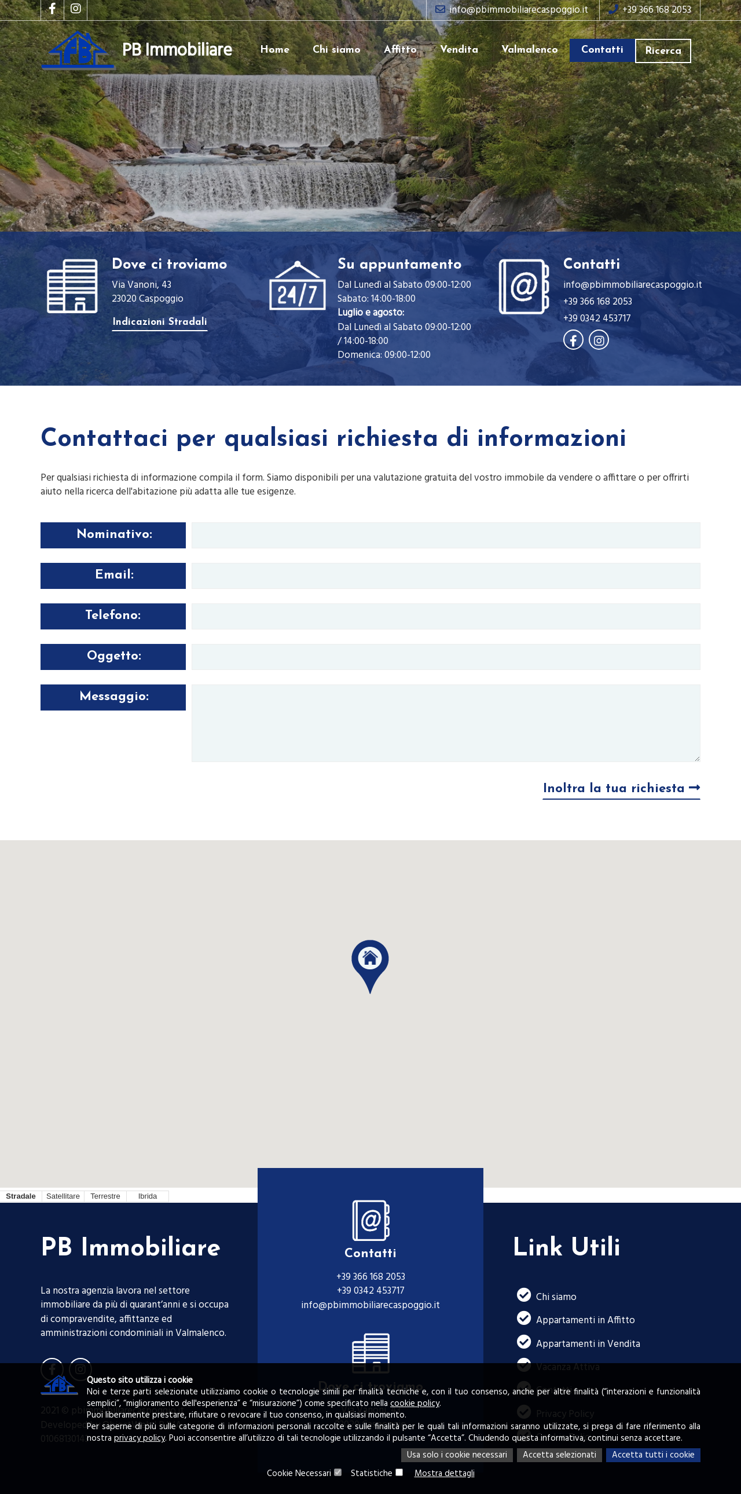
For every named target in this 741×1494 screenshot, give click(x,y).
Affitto (400, 50)
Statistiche (371, 1474)
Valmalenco (529, 50)
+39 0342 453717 (597, 319)
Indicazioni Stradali (159, 322)
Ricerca (663, 51)
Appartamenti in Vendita (576, 1343)
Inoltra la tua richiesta (621, 788)
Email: (114, 575)
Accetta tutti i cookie (653, 1455)
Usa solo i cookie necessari (457, 1455)
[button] (370, 968)
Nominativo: (114, 534)
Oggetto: (114, 656)
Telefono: (113, 615)
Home (274, 50)
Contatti (602, 50)
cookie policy (414, 1404)
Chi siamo (337, 50)
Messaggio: (114, 697)
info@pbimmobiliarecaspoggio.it (511, 10)
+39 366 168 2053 (649, 10)
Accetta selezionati (559, 1455)
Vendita (459, 50)
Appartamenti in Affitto (573, 1319)
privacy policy (139, 1438)
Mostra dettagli (444, 1474)
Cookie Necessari (299, 1474)
